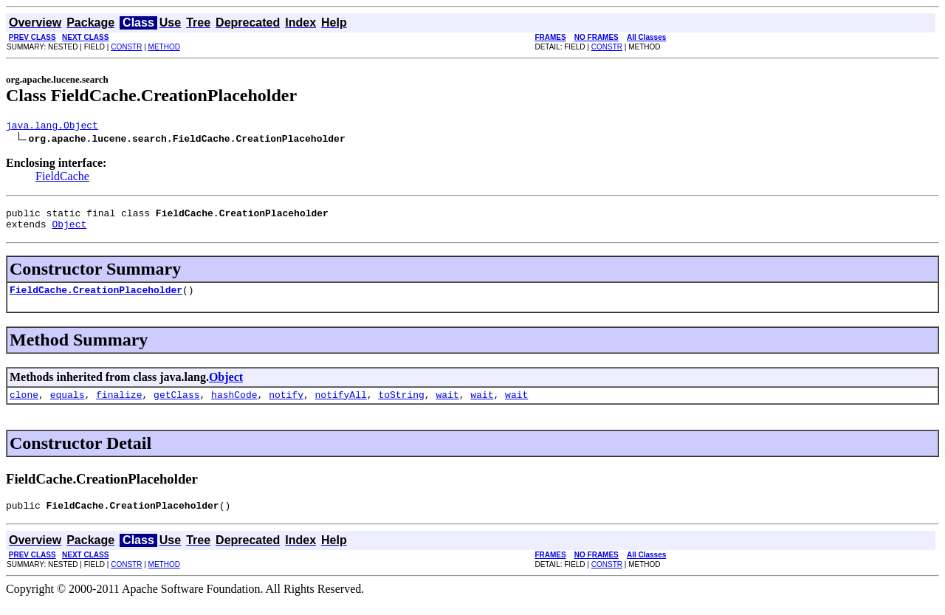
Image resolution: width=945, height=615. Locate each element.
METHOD (164, 47)
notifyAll (341, 405)
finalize (119, 405)
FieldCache (62, 178)
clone (24, 405)
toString (401, 405)
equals (67, 405)
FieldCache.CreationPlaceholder (96, 298)
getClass (176, 405)
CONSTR (126, 47)
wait (447, 405)
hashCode (234, 405)
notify (286, 405)
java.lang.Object (52, 127)
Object (69, 230)
